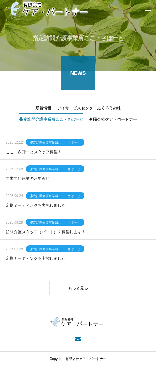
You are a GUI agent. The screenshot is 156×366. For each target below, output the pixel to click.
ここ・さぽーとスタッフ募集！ (34, 152)
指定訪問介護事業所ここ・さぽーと (55, 142)
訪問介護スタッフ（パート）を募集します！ (46, 232)
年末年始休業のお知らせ (28, 179)
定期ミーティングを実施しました (36, 205)
